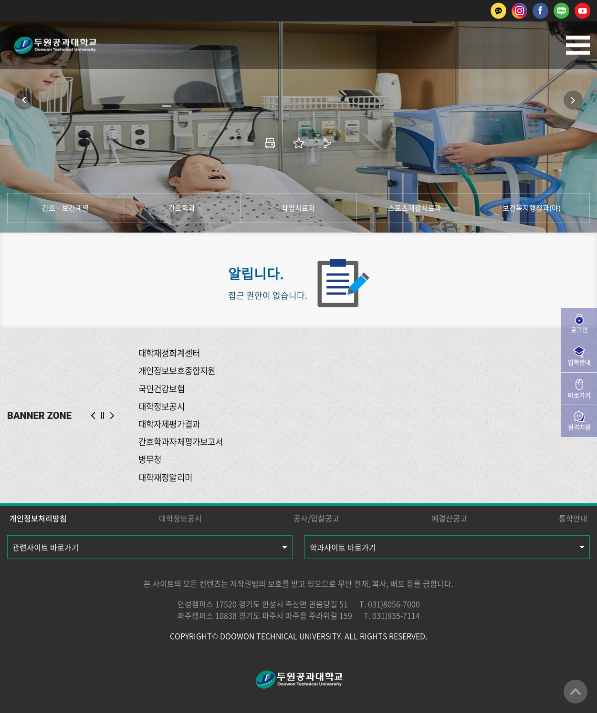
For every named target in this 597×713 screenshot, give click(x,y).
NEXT (112, 415)
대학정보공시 (180, 518)
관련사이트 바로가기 (45, 547)
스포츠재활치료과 (414, 208)
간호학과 (181, 208)
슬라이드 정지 (102, 415)
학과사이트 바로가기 (343, 547)
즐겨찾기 (298, 143)
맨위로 (575, 691)
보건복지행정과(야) (532, 208)
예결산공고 (449, 518)
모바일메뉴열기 (578, 45)
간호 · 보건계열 (65, 208)
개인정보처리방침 (38, 518)
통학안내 (573, 518)
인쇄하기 (270, 143)
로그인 (579, 329)
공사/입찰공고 (316, 518)
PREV (93, 415)
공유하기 (327, 143)
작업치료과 (298, 208)
